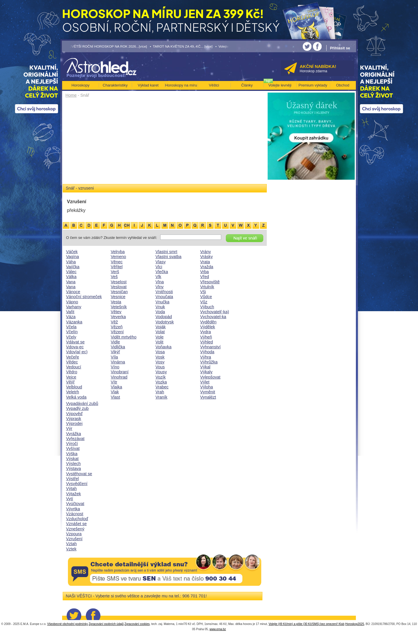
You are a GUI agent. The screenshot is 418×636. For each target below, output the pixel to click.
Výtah (71, 488)
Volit (159, 342)
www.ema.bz (218, 629)
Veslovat (119, 286)
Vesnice (118, 296)
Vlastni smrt (166, 251)
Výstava (73, 468)
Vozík (161, 377)
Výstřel (72, 478)
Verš (115, 271)
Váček (72, 251)
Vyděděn (208, 322)
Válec (71, 271)
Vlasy (161, 262)
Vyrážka (73, 433)
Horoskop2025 (354, 624)
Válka (71, 276)
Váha (71, 262)
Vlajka (116, 387)
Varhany (74, 307)
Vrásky (206, 256)
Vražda (206, 266)
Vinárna (118, 362)
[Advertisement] (165, 142)
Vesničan (119, 291)
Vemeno (118, 256)
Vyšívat (73, 448)
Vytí (69, 498)
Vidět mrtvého (124, 337)
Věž (114, 322)
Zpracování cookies (137, 624)
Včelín (72, 331)
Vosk (160, 357)
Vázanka (74, 322)
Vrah (160, 392)
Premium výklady (312, 85)
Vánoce (73, 291)
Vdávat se (75, 342)
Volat (160, 331)
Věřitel (117, 266)
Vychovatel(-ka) (214, 311)
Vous (160, 367)
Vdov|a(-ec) (77, 351)
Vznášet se (76, 523)
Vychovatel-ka (213, 316)
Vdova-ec (75, 347)
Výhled (206, 342)
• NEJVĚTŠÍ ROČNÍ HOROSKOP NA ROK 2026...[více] (104, 46)
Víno (115, 367)
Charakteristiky (115, 85)
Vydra (205, 331)
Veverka (118, 316)
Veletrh (72, 392)
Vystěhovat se (79, 473)
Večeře (72, 357)
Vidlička (118, 347)
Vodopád (164, 316)
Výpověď (74, 413)
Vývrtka (73, 509)
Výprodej (74, 423)
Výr (69, 428)
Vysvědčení (77, 483)
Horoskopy (80, 85)
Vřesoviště (210, 282)
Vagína (72, 256)
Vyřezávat (75, 438)
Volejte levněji (280, 85)
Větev (116, 311)
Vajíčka (73, 266)
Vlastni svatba (169, 256)
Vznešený (75, 529)
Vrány (205, 251)
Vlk (158, 276)
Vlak (115, 392)
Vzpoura (74, 533)
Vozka (161, 382)
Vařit (70, 311)
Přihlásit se (340, 48)
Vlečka (162, 271)
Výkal (205, 367)
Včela (71, 327)
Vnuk (160, 307)
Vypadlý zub (77, 408)
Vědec (72, 362)
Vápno (72, 302)
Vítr (114, 382)
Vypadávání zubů (82, 403)
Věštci (214, 85)
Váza (71, 316)
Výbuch (207, 307)
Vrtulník (207, 286)
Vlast (115, 397)
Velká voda (76, 397)
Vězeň (117, 327)
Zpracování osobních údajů (106, 624)
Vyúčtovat (75, 503)
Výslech (73, 463)
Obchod (342, 85)
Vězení (117, 331)
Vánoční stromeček (84, 296)
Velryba (118, 251)
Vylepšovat (210, 377)
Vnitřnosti (164, 291)
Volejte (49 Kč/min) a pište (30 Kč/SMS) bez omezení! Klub (306, 624)
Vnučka (163, 302)
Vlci (159, 266)
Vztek (71, 549)
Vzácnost (74, 513)
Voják (161, 327)
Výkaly (206, 372)
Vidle (115, 342)
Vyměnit (207, 392)
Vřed (204, 276)
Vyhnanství (210, 347)
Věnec (117, 262)
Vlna (160, 282)
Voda (160, 311)
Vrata (205, 262)
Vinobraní (120, 372)
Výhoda (207, 351)
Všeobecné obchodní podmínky (67, 624)
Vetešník (119, 307)
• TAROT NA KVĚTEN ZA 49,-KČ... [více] (181, 46)
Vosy (160, 362)
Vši (203, 291)
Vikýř (115, 351)
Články (247, 85)
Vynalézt (208, 397)
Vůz (204, 302)
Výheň (206, 337)
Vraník (161, 397)
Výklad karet (148, 85)
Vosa (160, 351)
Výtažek (73, 493)
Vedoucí (73, 367)
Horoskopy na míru (181, 85)
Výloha (206, 387)
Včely (71, 337)
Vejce (71, 377)
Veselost (119, 282)
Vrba (204, 271)
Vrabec (162, 387)
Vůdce (206, 296)
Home (71, 95)
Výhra (205, 357)
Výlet (205, 382)
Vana (71, 282)
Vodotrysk (165, 322)
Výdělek (207, 327)
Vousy (161, 372)
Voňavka (164, 347)
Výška (72, 453)
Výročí (72, 443)
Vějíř (70, 382)
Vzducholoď (77, 518)
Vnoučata (164, 296)
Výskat (72, 458)
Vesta (116, 302)
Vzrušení (74, 538)
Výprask (73, 418)
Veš (114, 276)
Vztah (71, 543)
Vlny (160, 286)
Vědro (71, 372)
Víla (114, 357)
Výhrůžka (209, 362)
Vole (160, 337)
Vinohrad (119, 377)
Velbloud (74, 387)
